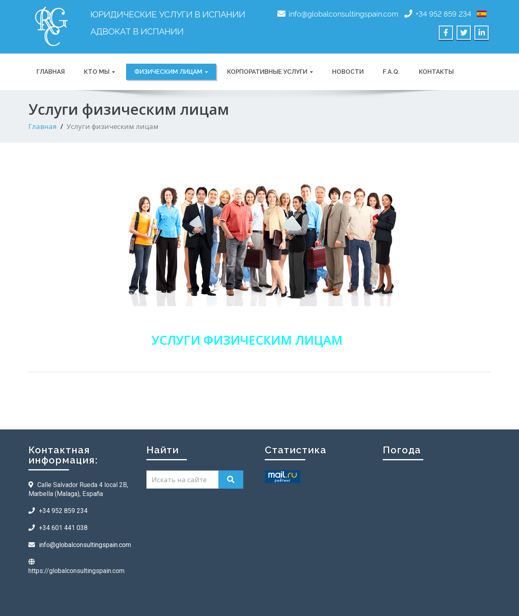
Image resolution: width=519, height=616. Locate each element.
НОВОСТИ (348, 71)
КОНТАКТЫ (436, 71)
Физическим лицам (171, 71)
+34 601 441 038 (63, 528)
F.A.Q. (391, 71)
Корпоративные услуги (270, 71)
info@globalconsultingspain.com (344, 13)
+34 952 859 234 (443, 13)
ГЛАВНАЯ (50, 71)
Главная (42, 126)
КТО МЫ (99, 71)
